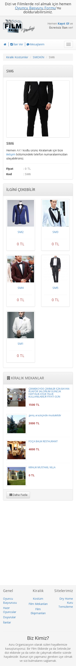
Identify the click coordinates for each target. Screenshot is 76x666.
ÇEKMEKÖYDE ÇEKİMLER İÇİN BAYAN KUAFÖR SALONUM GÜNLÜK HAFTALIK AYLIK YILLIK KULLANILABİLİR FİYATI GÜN (49, 393)
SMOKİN (38, 57)
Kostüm (38, 598)
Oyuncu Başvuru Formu (35, 7)
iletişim (10, 154)
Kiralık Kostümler (17, 57)
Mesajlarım (35, 44)
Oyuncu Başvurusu (10, 601)
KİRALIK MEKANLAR (25, 378)
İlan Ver (16, 44)
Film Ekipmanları (38, 611)
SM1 (21, 343)
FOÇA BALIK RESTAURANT (43, 441)
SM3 (55, 232)
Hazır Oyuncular (9, 610)
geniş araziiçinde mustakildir (45, 415)
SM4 (21, 288)
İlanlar (7, 622)
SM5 (55, 288)
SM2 (21, 232)
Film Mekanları (38, 604)
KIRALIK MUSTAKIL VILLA (42, 467)
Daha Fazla (18, 495)
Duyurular (9, 617)
